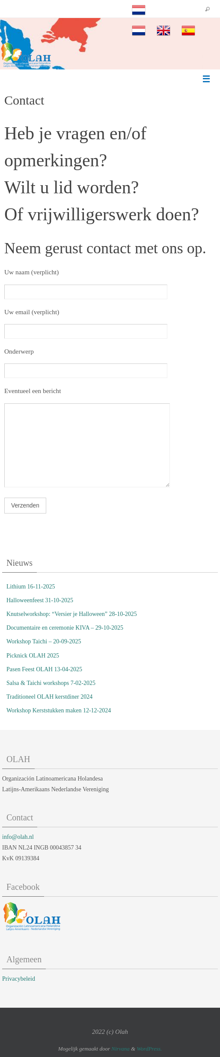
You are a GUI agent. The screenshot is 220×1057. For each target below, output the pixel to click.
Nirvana (120, 1048)
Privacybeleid (18, 979)
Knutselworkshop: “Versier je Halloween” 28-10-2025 (71, 614)
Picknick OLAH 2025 (32, 655)
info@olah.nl (18, 837)
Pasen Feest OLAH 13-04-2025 (44, 669)
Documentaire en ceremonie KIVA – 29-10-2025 (64, 628)
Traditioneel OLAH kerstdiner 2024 (49, 697)
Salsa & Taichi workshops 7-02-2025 (50, 683)
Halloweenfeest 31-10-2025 (39, 600)
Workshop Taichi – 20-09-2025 (43, 641)
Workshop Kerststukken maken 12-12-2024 (58, 710)
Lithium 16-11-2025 (30, 586)
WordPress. (149, 1048)
